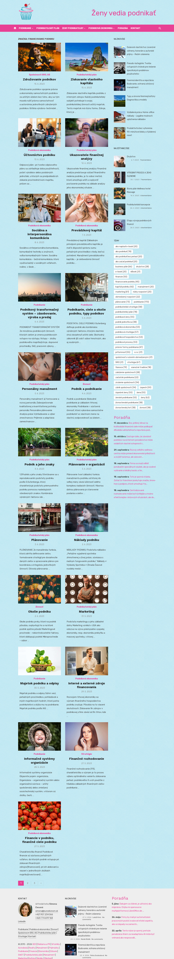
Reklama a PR (38, 939)
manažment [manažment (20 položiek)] (148, 277)
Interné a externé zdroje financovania (86, 690)
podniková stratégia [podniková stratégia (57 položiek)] (128, 322)
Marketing (86, 617)
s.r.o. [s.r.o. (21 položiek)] (140, 342)
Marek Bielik (92, 932)
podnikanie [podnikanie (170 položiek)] (143, 292)
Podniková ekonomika (101, 28)
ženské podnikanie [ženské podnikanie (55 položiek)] (128, 387)
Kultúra (15, 953)
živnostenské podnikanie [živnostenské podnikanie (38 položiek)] (131, 392)
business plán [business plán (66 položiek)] (125, 261)
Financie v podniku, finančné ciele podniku (35, 842)
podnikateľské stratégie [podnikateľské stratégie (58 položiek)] (130, 297)
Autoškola (17, 943)
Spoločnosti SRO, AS (35, 77)
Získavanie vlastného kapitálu (87, 83)
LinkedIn (33, 917)
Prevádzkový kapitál (86, 234)
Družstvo (133, 156)
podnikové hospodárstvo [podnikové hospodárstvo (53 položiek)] (131, 327)
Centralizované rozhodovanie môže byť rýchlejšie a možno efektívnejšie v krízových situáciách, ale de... (137, 484)
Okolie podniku (35, 617)
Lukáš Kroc (92, 916)
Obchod (31, 953)
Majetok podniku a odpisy (35, 688)
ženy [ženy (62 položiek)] (147, 387)
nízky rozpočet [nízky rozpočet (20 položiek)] (144, 282)
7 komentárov (149, 160)
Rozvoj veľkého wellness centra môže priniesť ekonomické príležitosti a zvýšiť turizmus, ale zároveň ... (138, 443)
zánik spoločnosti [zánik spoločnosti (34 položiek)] (127, 377)
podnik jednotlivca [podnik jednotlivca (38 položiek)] (128, 312)
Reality (26, 943)
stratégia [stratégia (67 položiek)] (135, 352)
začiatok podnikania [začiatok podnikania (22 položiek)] (128, 367)
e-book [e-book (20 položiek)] (123, 266)
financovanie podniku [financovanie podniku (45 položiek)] (129, 271)
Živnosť (87, 390)
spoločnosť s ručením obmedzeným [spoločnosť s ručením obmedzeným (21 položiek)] (135, 347)
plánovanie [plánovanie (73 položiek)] (124, 292)
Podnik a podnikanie (87, 394)
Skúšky (23, 953)
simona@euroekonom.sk (41, 906)
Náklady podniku (86, 543)
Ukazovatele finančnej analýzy (86, 158)
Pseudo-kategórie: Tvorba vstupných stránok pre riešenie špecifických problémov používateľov (93, 925)
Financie (27, 946)
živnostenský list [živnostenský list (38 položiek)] (127, 397)
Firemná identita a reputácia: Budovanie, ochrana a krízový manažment (142, 84)
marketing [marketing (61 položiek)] (124, 282)
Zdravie (47, 946)
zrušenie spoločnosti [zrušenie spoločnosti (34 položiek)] (129, 372)
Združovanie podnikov (35, 82)
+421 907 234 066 (38, 910)
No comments (103, 916)
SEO (28, 939)
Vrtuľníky (50, 939)
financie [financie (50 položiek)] (152, 266)
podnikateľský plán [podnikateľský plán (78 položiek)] (128, 302)
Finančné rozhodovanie (86, 762)
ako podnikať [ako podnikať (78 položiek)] (151, 246)
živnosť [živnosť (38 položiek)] (147, 397)
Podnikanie (25, 28)
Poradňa (123, 28)
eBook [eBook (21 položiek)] (137, 266)
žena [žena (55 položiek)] (142, 382)
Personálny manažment (35, 394)
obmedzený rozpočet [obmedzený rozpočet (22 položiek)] (129, 287)
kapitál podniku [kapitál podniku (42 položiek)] (126, 277)
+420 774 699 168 (38, 913)
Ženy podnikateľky (72, 28)
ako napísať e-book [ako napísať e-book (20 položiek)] (128, 246)
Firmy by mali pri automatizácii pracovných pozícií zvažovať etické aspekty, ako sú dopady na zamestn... (137, 919)
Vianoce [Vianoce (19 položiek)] (152, 352)
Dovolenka (41, 953)
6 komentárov (150, 192)
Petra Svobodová (97, 948)
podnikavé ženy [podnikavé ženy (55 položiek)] (126, 307)
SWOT (55, 946)
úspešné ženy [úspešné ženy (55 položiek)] (126, 382)
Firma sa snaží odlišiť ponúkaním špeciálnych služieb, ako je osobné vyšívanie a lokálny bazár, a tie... (138, 457)
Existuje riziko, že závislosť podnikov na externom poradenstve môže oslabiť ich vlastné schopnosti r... (139, 430)
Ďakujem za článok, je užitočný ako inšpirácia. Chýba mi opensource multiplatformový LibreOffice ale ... (137, 906)
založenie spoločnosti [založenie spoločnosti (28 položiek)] (129, 362)
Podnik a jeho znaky (36, 469)
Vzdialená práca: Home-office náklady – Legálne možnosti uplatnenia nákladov (142, 116)
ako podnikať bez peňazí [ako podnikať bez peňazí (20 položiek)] (130, 251)
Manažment (36, 943)
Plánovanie (35, 543)
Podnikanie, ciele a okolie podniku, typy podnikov (86, 314)
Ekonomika (38, 946)
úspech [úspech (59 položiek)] (147, 377)
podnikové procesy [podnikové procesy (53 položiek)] (128, 332)
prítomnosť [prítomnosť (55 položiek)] (124, 342)
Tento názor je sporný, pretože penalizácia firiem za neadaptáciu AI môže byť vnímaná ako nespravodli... (135, 933)
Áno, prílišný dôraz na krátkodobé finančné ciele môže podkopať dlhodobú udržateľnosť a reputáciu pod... (138, 416)
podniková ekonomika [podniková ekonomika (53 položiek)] (129, 317)
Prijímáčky (48, 943)
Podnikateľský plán (47, 28)
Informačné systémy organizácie (35, 764)
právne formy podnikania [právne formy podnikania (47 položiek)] (131, 337)
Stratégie (86, 758)
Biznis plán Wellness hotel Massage (145, 188)
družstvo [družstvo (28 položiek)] (144, 261)
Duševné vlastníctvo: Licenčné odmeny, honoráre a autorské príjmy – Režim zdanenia (143, 51)
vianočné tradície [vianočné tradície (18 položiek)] (127, 357)
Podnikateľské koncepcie (140, 204)
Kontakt (135, 28)
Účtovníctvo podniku (35, 156)
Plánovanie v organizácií (87, 469)
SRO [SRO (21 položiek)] (121, 352)
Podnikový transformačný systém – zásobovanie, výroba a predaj (35, 316)
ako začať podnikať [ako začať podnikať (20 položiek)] (128, 256)
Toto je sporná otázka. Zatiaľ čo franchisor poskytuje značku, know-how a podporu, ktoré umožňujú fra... (138, 470)
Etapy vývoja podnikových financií (144, 220)
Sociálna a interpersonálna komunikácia (36, 236)
